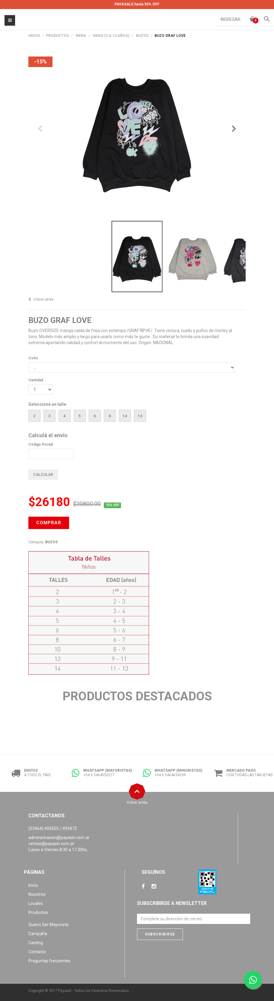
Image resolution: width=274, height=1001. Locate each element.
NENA (81, 36)
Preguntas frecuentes (49, 960)
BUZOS (142, 36)
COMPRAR (48, 522)
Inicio (34, 36)
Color (33, 358)
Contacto (37, 951)
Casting (35, 942)
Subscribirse (160, 934)
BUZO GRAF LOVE (59, 320)
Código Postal (40, 444)
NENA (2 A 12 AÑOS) (111, 36)
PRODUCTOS (57, 36)
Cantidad (35, 380)
